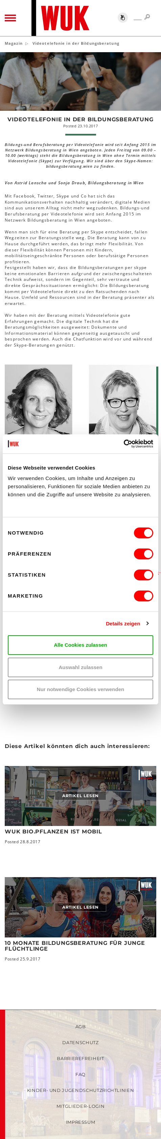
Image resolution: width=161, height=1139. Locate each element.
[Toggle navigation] (10, 18)
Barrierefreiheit (80, 1058)
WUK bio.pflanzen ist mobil (53, 831)
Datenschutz (80, 1042)
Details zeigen (123, 623)
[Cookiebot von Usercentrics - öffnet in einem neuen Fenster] (123, 443)
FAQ (80, 1074)
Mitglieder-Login (80, 1106)
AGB (80, 1026)
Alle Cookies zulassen (80, 645)
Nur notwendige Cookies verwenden (80, 689)
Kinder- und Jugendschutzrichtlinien (80, 1090)
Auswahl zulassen (80, 667)
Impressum (80, 1122)
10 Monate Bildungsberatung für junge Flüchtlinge (75, 946)
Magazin (14, 43)
